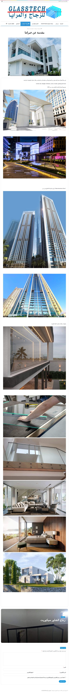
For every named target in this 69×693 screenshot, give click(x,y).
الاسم (64, 667)
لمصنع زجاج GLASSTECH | (46, 690)
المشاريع (17, 23)
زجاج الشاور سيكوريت (52, 620)
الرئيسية (61, 23)
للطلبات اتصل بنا (11, 23)
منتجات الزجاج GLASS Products (47, 23)
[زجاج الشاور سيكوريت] (34, 626)
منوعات (35, 28)
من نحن (57, 23)
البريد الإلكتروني (62, 672)
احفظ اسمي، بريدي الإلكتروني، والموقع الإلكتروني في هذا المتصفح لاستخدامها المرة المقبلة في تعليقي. (46, 677)
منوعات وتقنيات (25, 23)
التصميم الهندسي (35, 23)
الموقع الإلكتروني (30, 672)
